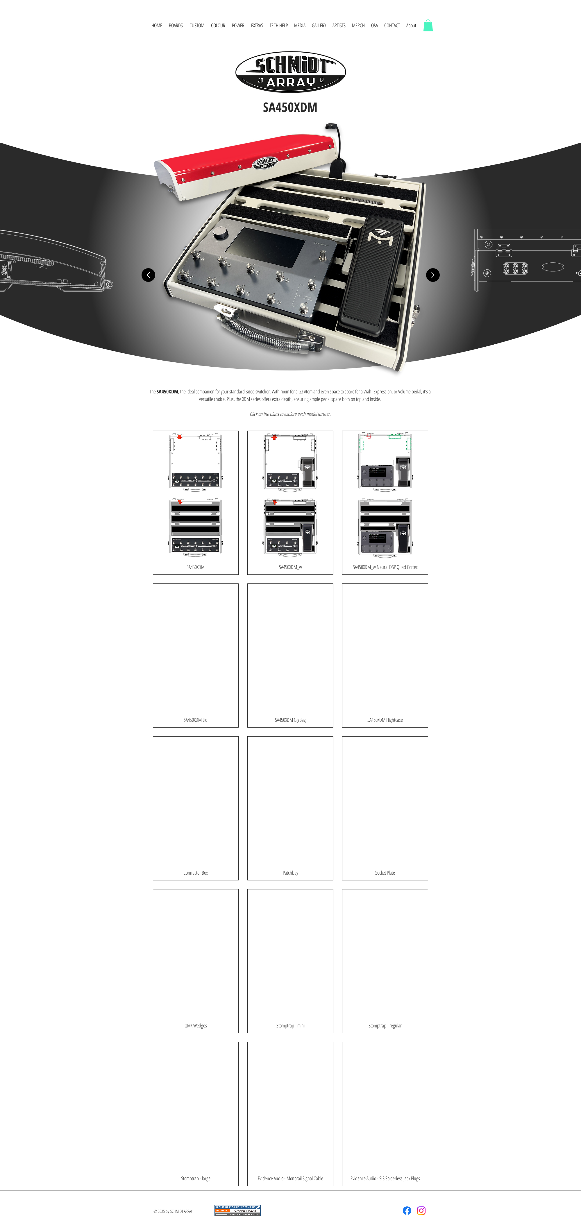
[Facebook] (407, 1210)
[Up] (148, 275)
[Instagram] (421, 1210)
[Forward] (433, 275)
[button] (176, 25)
